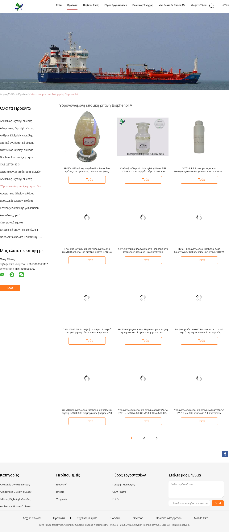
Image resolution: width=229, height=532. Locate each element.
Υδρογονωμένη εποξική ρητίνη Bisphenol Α (54, 94)
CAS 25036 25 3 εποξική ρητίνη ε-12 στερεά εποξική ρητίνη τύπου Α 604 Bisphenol (87, 331)
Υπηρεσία (61, 499)
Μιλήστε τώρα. (199, 5)
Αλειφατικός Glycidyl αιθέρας (17, 128)
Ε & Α (115, 499)
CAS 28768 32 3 (10, 164)
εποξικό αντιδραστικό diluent (17, 142)
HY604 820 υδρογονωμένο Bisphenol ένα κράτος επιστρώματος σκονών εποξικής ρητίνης (87, 170)
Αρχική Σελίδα (32, 518)
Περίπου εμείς (91, 5)
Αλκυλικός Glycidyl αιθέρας (16, 121)
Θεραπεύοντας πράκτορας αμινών (20, 171)
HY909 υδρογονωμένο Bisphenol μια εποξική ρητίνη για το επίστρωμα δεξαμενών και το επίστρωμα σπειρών (143, 331)
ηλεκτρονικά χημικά (11, 222)
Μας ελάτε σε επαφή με (172, 5)
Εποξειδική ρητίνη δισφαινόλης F (19, 229)
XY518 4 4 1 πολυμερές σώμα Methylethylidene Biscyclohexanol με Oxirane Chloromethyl (199, 170)
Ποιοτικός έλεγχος (142, 5)
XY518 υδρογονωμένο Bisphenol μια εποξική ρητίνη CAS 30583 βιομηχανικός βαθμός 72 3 (87, 411)
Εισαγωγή (61, 484)
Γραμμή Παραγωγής (123, 484)
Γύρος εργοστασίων (115, 5)
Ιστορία (60, 491)
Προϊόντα (72, 5)
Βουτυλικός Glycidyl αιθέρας (16, 200)
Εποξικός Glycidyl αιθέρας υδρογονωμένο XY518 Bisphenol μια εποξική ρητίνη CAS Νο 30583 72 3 (87, 250)
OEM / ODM (119, 491)
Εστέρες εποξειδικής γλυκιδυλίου (19, 208)
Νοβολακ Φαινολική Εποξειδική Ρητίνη (21, 237)
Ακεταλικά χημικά (10, 215)
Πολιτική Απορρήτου (168, 518)
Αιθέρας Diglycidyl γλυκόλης (16, 135)
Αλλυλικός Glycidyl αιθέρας (16, 179)
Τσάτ (10, 288)
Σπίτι (59, 5)
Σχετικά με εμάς (87, 518)
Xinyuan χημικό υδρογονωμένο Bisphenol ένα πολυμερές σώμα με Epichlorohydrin (143, 250)
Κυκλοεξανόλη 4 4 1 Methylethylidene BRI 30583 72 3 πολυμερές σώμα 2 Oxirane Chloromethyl (143, 170)
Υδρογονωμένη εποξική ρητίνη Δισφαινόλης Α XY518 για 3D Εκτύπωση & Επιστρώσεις (199, 411)
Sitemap (138, 518)
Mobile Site (201, 518)
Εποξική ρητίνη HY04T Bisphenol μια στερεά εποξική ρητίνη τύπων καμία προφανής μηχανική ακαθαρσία (199, 331)
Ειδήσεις (115, 518)
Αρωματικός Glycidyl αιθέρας (17, 193)
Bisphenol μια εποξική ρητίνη (17, 157)
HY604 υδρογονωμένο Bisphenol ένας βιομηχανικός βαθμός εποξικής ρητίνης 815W (199, 250)
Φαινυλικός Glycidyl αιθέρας (16, 150)
